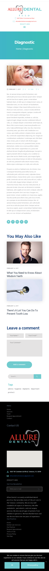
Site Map (10, 536)
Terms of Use (11, 531)
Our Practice (11, 527)
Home (18, 49)
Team (9, 414)
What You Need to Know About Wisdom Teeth (24, 274)
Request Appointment (14, 416)
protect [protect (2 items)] (11, 392)
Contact (9, 418)
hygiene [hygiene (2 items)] (18, 389)
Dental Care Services (14, 525)
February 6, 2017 (13, 268)
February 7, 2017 (15, 89)
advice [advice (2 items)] (10, 389)
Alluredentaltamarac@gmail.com (22, 476)
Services (9, 412)
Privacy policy (33, 565)
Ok (12, 565)
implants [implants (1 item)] (26, 389)
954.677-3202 (25, 24)
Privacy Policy (11, 534)
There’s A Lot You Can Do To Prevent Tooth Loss (22, 312)
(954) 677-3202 (12, 480)
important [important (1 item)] (35, 389)
